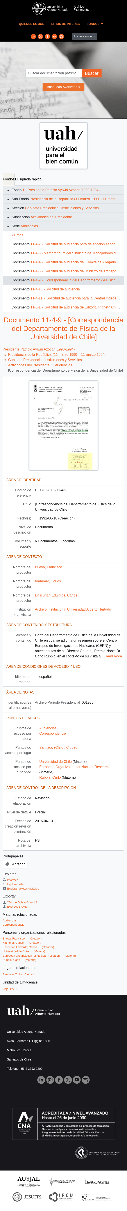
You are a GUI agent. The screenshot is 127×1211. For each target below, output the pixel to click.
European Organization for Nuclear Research (74, 767)
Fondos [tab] (8, 179)
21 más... (19, 235)
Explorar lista (13, 884)
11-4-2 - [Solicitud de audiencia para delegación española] (75, 244)
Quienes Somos (31, 24)
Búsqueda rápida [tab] (28, 179)
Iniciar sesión (83, 36)
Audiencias (29, 226)
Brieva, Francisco (48, 567)
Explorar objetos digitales (21, 888)
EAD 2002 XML (15, 906)
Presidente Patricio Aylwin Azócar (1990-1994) (39, 349)
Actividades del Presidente (51, 217)
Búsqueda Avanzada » (63, 87)
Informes (10, 880)
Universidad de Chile (55, 761)
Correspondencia (52, 733)
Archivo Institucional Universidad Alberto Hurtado (73, 609)
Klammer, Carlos (48, 581)
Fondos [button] (93, 24)
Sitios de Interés (65, 24)
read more (114, 656)
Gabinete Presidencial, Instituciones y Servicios (62, 208)
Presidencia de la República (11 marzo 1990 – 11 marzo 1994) (57, 354)
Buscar (91, 73)
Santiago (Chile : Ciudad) (59, 747)
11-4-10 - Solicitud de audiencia (55, 289)
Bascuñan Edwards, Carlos (56, 595)
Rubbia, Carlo (50, 777)
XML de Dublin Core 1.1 (20, 902)
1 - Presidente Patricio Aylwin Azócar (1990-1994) (61, 190)
